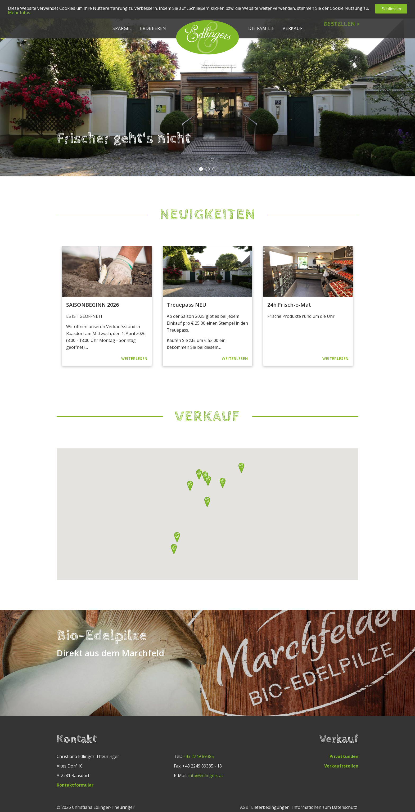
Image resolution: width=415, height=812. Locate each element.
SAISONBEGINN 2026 (92, 304)
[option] (107, 306)
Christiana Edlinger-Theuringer (103, 807)
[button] (122, 27)
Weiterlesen (134, 358)
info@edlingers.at (205, 775)
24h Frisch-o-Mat (289, 304)
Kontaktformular (75, 785)
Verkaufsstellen (341, 766)
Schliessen (392, 9)
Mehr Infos (19, 12)
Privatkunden (344, 756)
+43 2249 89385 (198, 756)
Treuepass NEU (186, 304)
